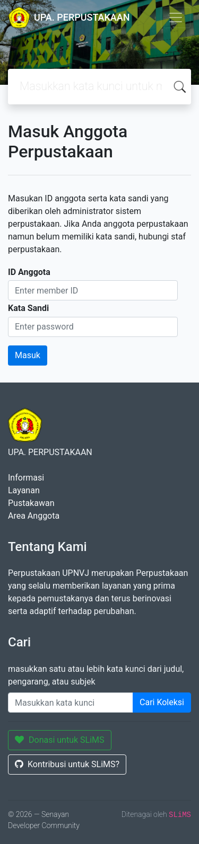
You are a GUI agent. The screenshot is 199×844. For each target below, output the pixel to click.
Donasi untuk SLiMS (60, 740)
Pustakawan (31, 503)
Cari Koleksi (162, 702)
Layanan (24, 490)
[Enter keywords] (70, 702)
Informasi (26, 478)
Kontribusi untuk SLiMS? (67, 764)
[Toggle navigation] (176, 17)
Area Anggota (33, 516)
